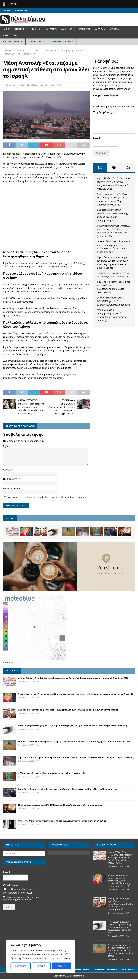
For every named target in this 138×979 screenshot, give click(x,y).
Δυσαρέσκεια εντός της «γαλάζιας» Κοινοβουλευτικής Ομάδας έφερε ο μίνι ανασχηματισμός (68, 709)
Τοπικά (6, 28)
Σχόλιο (7, 446)
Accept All (61, 965)
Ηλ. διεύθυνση (11, 478)
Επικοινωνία (21, 10)
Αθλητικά (66, 28)
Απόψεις (100, 28)
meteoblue (8, 662)
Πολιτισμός (83, 28)
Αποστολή (101, 152)
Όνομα (7, 469)
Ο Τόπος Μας (36, 41)
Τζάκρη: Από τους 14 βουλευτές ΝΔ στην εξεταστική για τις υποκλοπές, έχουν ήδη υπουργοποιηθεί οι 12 (75, 693)
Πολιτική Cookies (79, 969)
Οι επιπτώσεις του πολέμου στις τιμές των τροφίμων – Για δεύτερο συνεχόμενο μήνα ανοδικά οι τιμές (74, 741)
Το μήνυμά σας (103, 112)
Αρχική (6, 10)
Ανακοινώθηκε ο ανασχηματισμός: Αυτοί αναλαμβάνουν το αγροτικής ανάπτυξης (62, 820)
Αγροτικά (51, 28)
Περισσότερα (10, 35)
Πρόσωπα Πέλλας (12, 41)
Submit (9, 907)
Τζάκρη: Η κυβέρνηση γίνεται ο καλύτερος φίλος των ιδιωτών (51, 773)
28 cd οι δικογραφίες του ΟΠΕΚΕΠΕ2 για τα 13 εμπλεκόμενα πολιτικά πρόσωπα (113, 301)
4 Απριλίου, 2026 (27, 681)
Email (96, 138)
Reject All (41, 965)
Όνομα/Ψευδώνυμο (105, 95)
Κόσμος (51, 84)
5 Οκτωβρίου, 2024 (16, 84)
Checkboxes (11, 885)
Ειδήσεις (19, 28)
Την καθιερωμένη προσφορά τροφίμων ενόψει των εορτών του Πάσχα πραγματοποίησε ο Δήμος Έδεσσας (76, 757)
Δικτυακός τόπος (11, 488)
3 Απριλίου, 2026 (27, 761)
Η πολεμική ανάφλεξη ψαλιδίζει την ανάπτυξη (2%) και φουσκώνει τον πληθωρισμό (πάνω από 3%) (72, 725)
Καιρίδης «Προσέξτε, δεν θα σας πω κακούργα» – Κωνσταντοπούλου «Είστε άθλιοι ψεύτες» (68, 789)
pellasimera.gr (36, 84)
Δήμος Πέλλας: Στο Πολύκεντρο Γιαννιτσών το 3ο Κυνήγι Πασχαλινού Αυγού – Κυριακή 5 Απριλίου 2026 (73, 678)
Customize (20, 965)
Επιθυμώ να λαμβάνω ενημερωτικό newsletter (18, 890)
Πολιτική (36, 28)
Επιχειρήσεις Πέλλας (62, 41)
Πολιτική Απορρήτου (105, 969)
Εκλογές (114, 28)
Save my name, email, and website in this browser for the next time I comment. (46, 497)
